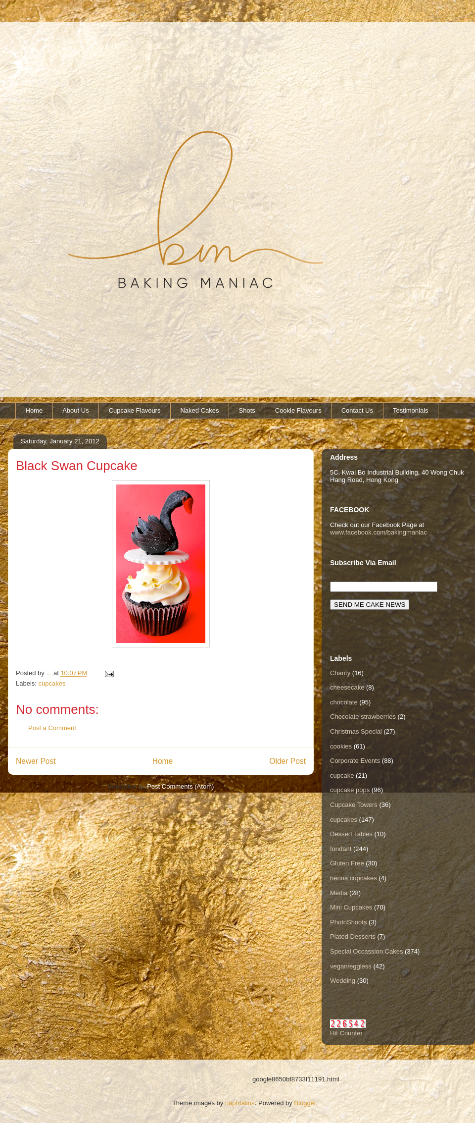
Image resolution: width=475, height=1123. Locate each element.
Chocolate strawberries (363, 716)
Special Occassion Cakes (366, 951)
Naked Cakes (199, 410)
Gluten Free (347, 863)
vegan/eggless (351, 966)
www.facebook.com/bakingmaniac (378, 532)
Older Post (287, 761)
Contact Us (357, 410)
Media (338, 893)
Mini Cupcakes (351, 907)
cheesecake (347, 687)
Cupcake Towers (354, 804)
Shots (247, 410)
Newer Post (36, 761)
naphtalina (240, 1103)
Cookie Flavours (298, 410)
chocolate (344, 702)
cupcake (342, 775)
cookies (341, 746)
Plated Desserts (353, 936)
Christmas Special (356, 731)
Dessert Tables (351, 834)
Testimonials (410, 410)
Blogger (305, 1103)
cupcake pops (350, 790)
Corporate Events (355, 760)
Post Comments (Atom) (180, 786)
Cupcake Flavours (135, 410)
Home (34, 410)
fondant (340, 849)
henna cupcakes (353, 878)
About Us (75, 410)
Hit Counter (346, 1033)
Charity (340, 673)
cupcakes (52, 683)
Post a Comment (52, 728)
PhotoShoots (348, 922)
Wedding (342, 980)
